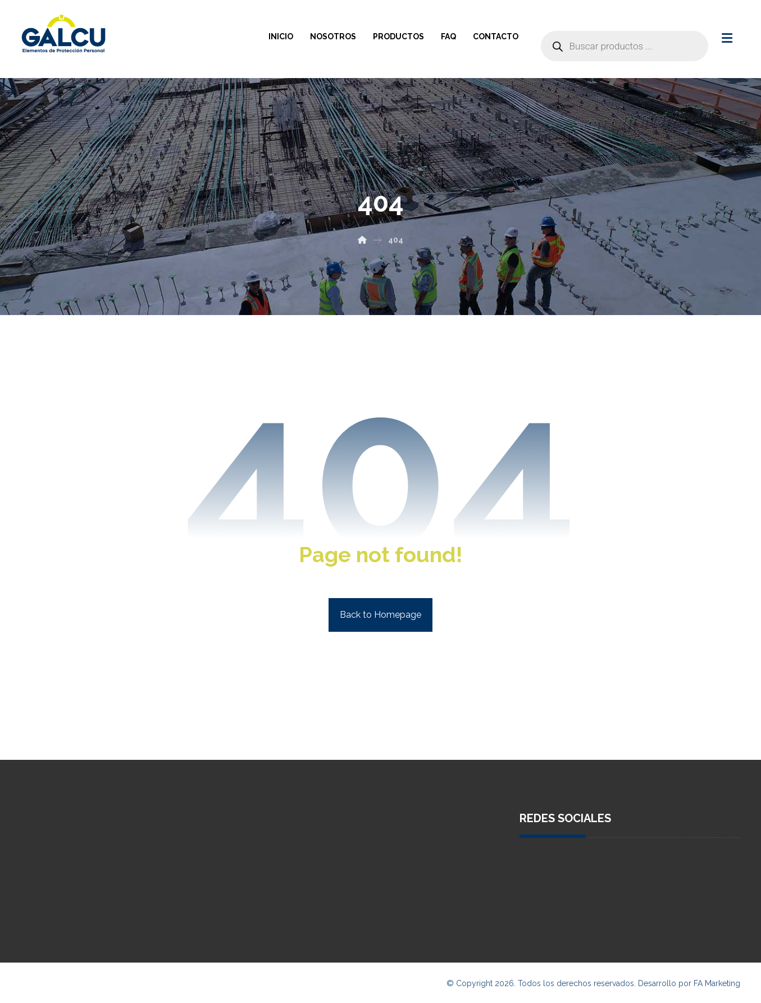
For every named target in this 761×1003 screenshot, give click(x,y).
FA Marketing (717, 983)
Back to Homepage (380, 614)
